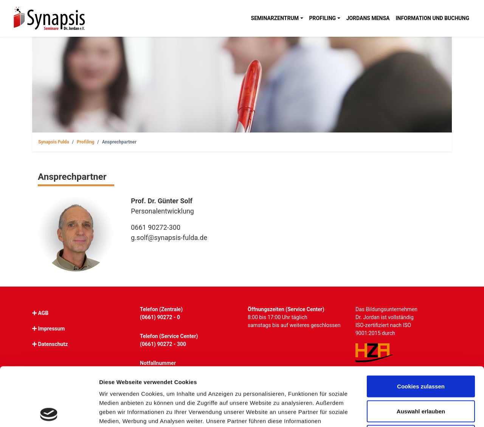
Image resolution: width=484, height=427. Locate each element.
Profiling (322, 18)
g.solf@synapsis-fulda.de (169, 238)
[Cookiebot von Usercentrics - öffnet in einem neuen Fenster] (49, 412)
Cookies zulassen (421, 327)
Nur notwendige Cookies (421, 377)
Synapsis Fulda (53, 142)
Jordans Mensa (368, 18)
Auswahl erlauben (421, 352)
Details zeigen (402, 412)
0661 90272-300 (155, 227)
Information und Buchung (432, 18)
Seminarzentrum (275, 18)
